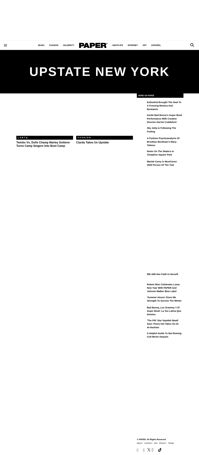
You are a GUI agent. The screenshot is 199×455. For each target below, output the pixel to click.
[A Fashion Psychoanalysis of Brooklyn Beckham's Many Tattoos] (141, 140)
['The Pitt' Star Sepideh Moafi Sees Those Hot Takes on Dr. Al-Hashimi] (141, 323)
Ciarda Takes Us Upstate (92, 142)
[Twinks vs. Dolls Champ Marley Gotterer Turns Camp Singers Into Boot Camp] (44, 117)
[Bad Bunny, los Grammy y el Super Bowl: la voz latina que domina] (141, 310)
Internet (133, 45)
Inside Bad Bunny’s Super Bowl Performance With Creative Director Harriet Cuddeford (164, 118)
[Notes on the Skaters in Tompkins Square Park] (141, 153)
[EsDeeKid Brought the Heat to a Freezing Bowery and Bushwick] (141, 104)
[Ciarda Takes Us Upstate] (104, 117)
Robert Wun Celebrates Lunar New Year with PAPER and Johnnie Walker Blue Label (163, 288)
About (140, 443)
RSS (155, 443)
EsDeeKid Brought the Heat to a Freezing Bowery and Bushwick (164, 105)
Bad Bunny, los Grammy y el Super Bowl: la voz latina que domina (164, 311)
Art (145, 45)
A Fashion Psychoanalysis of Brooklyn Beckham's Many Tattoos (163, 141)
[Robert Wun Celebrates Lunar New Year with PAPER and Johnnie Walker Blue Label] (141, 287)
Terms (171, 443)
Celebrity (68, 45)
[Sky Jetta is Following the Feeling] (141, 130)
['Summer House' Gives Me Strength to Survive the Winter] (141, 299)
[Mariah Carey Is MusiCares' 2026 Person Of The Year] (141, 164)
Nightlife (117, 45)
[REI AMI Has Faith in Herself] (141, 276)
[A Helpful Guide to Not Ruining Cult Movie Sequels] (141, 335)
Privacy (162, 443)
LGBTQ (23, 138)
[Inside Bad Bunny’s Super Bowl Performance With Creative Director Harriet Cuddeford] (141, 117)
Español (156, 45)
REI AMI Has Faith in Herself (162, 274)
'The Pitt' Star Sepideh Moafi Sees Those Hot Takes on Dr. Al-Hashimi (163, 324)
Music (41, 45)
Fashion (53, 45)
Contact (148, 443)
